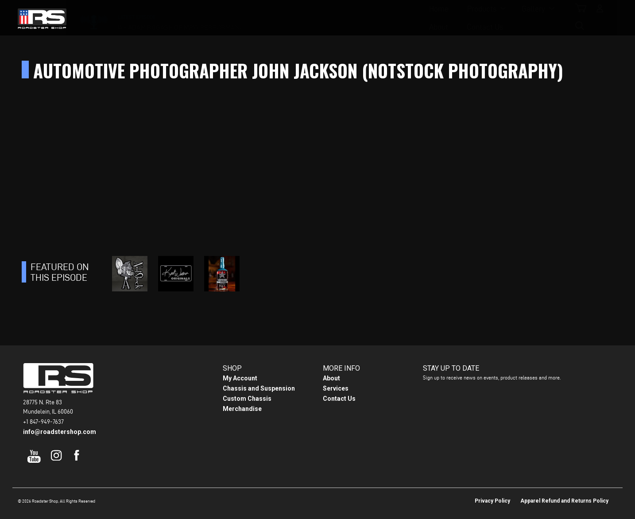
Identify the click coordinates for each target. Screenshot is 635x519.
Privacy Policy (492, 501)
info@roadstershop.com (59, 431)
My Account (240, 378)
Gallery (317, 18)
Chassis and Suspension (259, 388)
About (364, 18)
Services (335, 388)
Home (223, 18)
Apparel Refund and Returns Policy (564, 501)
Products (266, 18)
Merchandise (242, 408)
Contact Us (410, 18)
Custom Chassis (247, 398)
